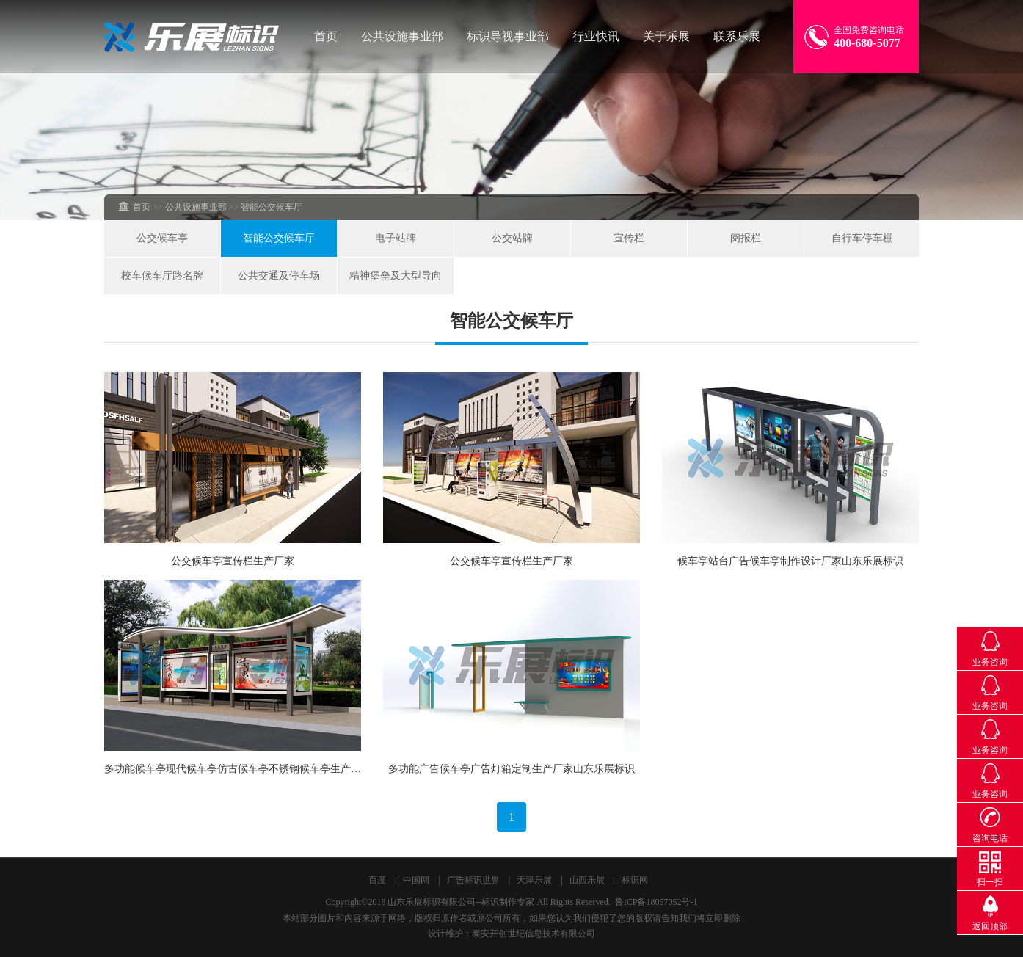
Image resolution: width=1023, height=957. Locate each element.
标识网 (635, 880)
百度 (377, 880)
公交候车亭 (162, 238)
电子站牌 (395, 238)
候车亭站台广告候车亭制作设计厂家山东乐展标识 (790, 561)
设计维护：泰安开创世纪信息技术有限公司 (511, 933)
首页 (326, 36)
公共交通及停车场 (279, 275)
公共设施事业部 (402, 36)
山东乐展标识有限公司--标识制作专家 (460, 902)
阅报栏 (745, 238)
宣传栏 (629, 238)
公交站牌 (512, 238)
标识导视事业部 (508, 36)
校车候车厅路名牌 (162, 275)
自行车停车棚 (862, 238)
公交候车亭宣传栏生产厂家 (232, 561)
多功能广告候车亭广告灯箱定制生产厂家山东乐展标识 (511, 768)
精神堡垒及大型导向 (395, 275)
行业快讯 (595, 36)
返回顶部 (990, 926)
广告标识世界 (473, 880)
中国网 (416, 880)
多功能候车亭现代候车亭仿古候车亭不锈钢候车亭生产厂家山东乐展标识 (268, 768)
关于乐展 (666, 36)
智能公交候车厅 (279, 238)
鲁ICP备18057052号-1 (656, 902)
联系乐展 (736, 36)
